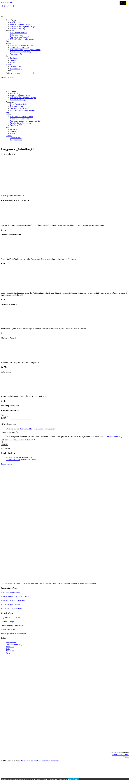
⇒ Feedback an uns (8, 630)
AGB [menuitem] (8, 649)
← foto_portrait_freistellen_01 (12, 196)
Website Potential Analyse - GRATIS (15, 597)
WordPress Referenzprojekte (11, 609)
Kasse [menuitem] (8, 654)
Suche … (9, 73)
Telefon (4, 419)
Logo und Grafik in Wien (10, 618)
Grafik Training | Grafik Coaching (13, 626)
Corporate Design (7, 622)
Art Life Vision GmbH (120, 755)
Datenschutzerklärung (114, 437)
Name (4, 415)
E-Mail (4, 417)
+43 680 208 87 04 (13, 460)
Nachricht (5, 424)
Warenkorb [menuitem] (10, 652)
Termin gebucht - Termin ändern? (13, 634)
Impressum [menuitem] (10, 647)
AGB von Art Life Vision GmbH (32, 430)
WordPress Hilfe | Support (11, 605)
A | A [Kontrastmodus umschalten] (123, 3)
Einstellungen (73, 780)
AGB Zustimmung (8, 425)
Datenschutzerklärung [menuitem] (14, 645)
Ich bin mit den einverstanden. (31, 430)
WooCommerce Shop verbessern (13, 601)
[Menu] (2, 16)
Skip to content (6, 2)
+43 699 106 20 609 (7, 6)
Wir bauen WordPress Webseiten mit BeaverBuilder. (40, 761)
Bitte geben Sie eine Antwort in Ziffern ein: (18, 441)
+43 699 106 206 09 (13, 458)
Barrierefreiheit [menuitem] (11, 643)
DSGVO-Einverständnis (11, 433)
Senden (4, 445)
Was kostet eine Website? (10, 593)
